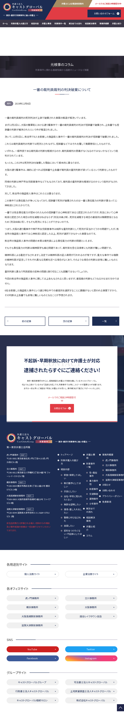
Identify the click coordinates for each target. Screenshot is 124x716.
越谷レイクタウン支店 (91, 589)
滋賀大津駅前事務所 (32, 598)
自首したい (69, 498)
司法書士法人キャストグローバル (90, 655)
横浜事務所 (110, 442)
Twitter (90, 622)
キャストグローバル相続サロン (32, 673)
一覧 (104, 292)
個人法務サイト (32, 547)
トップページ (67, 427)
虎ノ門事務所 (111, 433)
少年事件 (93, 476)
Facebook (32, 631)
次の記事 (67, 292)
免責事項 (106, 474)
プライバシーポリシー (112, 469)
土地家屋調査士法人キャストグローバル (90, 664)
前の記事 (26, 292)
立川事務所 (110, 438)
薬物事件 (93, 471)
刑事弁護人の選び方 (19, 23)
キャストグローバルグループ (32, 655)
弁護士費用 (46, 23)
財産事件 (93, 461)
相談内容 (35, 23)
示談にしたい (70, 464)
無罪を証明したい (72, 477)
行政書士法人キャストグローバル (32, 664)
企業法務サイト (91, 547)
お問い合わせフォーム (104, 13)
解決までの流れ (75, 23)
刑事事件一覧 (60, 23)
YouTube (32, 622)
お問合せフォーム (62, 379)
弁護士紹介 (116, 23)
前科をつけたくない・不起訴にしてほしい (73, 507)
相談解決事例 (90, 23)
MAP (22, 428)
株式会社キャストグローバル (90, 673)
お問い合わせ (108, 463)
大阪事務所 (91, 580)
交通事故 (93, 466)
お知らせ (106, 457)
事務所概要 (104, 23)
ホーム (5, 23)
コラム (89, 508)
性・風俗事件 (93, 447)
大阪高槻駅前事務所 (32, 589)
